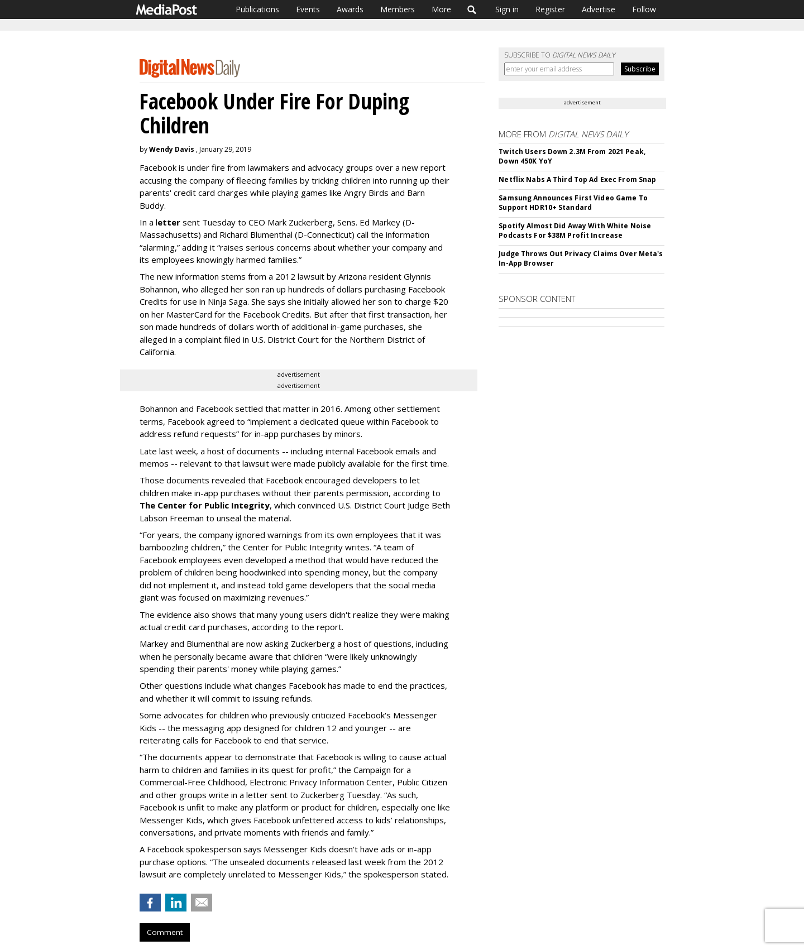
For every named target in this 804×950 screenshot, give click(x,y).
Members (397, 9)
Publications (257, 9)
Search (472, 9)
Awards (350, 9)
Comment (165, 932)
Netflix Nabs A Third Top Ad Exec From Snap (577, 179)
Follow (644, 9)
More (441, 9)
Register (550, 9)
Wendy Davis (171, 149)
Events (308, 9)
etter (168, 222)
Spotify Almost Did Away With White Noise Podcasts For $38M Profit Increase (575, 230)
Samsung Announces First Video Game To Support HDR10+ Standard (573, 202)
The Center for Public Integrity (205, 505)
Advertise (598, 9)
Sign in (507, 9)
